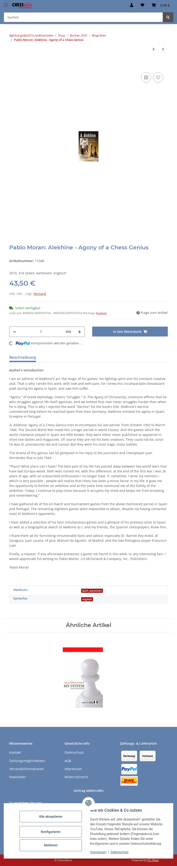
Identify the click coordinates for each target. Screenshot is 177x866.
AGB (68, 761)
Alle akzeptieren (50, 816)
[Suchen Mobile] (83, 17)
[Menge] (40, 332)
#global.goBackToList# (24, 35)
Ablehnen (50, 845)
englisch (87, 599)
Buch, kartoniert (92, 590)
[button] (131, 5)
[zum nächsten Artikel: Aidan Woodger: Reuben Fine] (153, 49)
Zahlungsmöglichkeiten (27, 761)
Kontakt (15, 752)
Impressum (98, 852)
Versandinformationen (26, 769)
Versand (39, 293)
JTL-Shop (153, 860)
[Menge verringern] (14, 332)
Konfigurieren (50, 832)
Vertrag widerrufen (88, 791)
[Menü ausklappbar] (6, 3)
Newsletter (17, 777)
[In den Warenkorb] (13, 64)
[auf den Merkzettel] (158, 77)
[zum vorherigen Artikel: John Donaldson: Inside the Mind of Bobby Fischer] (163, 49)
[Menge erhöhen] (79, 332)
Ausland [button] (101, 313)
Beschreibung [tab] (22, 357)
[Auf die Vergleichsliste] (146, 77)
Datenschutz (120, 852)
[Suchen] (168, 17)
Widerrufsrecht (76, 777)
